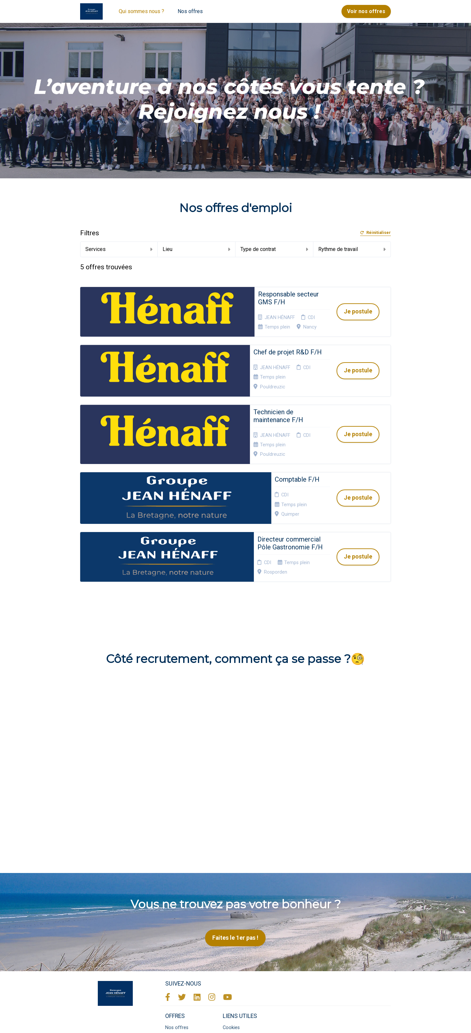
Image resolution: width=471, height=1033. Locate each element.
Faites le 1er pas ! (235, 837)
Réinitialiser (375, 233)
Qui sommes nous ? (141, 11)
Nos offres (190, 11)
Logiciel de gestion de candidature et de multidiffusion (236, 1021)
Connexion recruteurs (234, 946)
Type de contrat (274, 249)
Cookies (231, 927)
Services (119, 249)
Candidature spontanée (178, 938)
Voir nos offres (366, 11)
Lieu (196, 249)
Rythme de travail (352, 249)
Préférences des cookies (240, 958)
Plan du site (235, 935)
